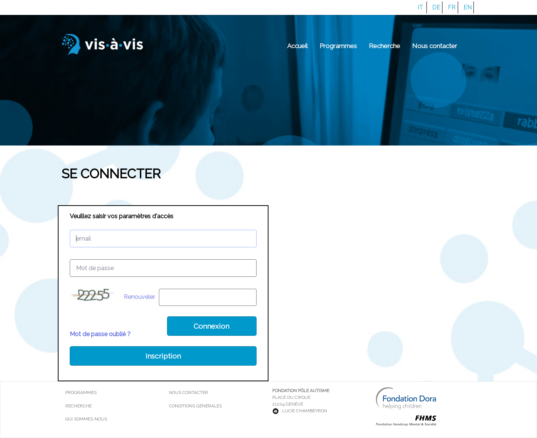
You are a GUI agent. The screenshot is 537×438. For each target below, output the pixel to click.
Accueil (297, 46)
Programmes (338, 46)
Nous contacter (434, 46)
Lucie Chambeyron (304, 410)
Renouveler (139, 296)
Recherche (384, 46)
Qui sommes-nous (86, 419)
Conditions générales (195, 406)
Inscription (163, 356)
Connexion (211, 326)
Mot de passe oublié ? (100, 334)
